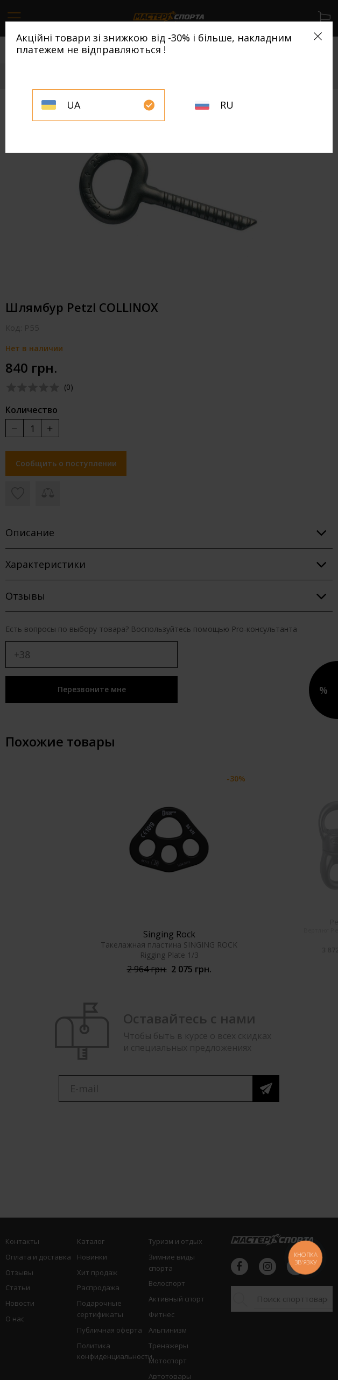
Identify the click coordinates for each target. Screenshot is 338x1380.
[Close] (318, 36)
